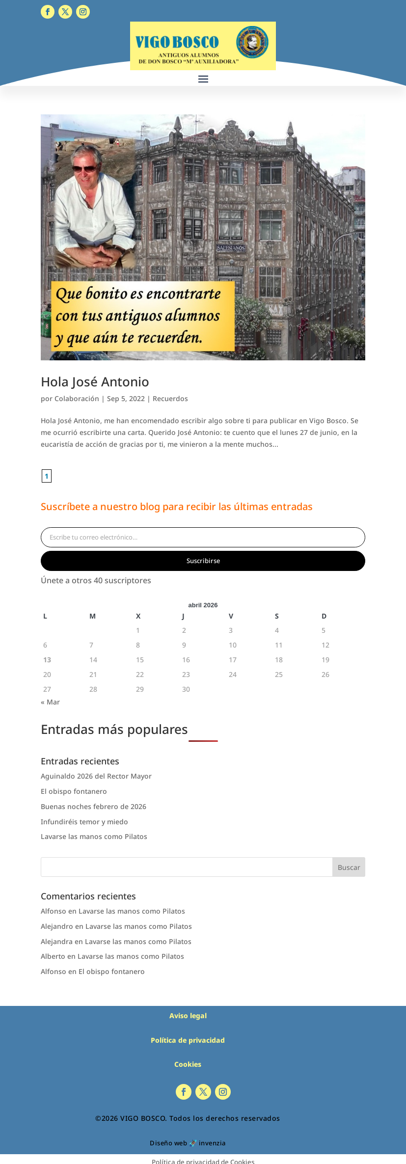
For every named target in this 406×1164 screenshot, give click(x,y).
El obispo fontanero (74, 791)
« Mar (50, 701)
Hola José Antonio (95, 381)
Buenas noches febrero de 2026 (93, 806)
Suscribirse (203, 560)
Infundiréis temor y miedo (84, 821)
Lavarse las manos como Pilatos (94, 836)
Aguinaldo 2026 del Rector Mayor (96, 776)
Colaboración (76, 398)
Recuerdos (170, 398)
